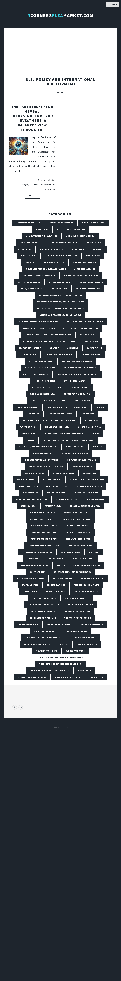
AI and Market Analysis (32, 242)
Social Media (34, 559)
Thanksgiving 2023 (55, 591)
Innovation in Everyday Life (81, 460)
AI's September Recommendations (81, 275)
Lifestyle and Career (63, 473)
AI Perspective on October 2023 (39, 275)
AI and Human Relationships (80, 236)
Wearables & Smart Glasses (32, 677)
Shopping (94, 552)
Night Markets (30, 493)
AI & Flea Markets (76, 229)
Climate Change (28, 354)
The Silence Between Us (91, 624)
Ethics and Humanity (27, 407)
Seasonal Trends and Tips (44, 539)
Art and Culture (58, 289)
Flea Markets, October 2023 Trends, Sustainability (49, 420)
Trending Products (87, 644)
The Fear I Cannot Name (44, 598)
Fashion (100, 407)
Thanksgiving (30, 591)
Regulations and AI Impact (44, 526)
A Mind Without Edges (93, 223)
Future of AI (91, 420)
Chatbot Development (30, 348)
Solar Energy (56, 559)
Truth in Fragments (46, 651)
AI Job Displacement (84, 269)
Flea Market (33, 414)
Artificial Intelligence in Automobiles (38, 321)
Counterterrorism (90, 354)
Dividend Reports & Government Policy (77, 374)
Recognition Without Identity (75, 519)
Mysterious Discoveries (89, 486)
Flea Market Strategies (60, 414)
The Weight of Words (76, 631)
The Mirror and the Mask (43, 618)
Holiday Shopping (75, 447)
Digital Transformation (35, 374)
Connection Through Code (58, 354)
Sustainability (37, 572)
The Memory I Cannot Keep (76, 611)
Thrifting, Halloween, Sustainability (45, 638)
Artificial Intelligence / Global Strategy (60, 295)
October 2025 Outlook (67, 499)
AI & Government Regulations (41, 236)
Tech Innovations (56, 585)
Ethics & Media (82, 400)
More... (32, 195)
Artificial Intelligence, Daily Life (80, 328)
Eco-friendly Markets (75, 381)
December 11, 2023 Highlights (77, 361)
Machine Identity (26, 479)
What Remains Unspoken (67, 677)
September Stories (70, 552)
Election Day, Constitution (46, 387)
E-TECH (57, 727)
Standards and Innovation (34, 565)
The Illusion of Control (80, 605)
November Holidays (57, 493)
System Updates (30, 585)
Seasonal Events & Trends (44, 532)
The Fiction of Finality (77, 598)
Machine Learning (52, 479)
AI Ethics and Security (51, 249)
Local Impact (89, 473)
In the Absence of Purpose (74, 453)
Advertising (42, 229)
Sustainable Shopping (92, 578)
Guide (96, 433)
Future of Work (28, 427)
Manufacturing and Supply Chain (87, 479)
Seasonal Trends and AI (78, 532)
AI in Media (30, 262)
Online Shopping (96, 499)
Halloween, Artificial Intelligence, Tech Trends (68, 440)
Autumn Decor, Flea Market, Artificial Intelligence (49, 341)
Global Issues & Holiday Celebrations (65, 433)
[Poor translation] (16, 916)
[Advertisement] (60, 50)
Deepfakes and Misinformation (80, 368)
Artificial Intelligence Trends (39, 328)
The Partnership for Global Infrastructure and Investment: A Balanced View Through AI (32, 118)
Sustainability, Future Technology (72, 572)
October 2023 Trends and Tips (31, 499)
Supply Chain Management (86, 565)
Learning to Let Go (34, 473)
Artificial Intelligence (88, 289)
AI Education (24, 249)
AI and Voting (94, 242)
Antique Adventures (31, 289)
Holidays (97, 447)
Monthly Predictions (57, 486)
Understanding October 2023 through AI (60, 664)
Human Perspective (42, 453)
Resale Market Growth (78, 526)
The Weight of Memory (45, 631)
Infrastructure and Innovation (42, 460)
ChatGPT (54, 348)
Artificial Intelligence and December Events (60, 308)
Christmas (72, 348)
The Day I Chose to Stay (86, 591)
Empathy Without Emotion (77, 394)
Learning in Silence (82, 466)
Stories (61, 565)
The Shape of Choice (28, 624)
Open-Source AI (28, 506)
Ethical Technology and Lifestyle (48, 400)
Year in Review (95, 677)
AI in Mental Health (54, 262)
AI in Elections (28, 256)
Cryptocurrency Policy (41, 361)
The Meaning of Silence (43, 611)
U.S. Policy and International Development (60, 657)
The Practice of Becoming (77, 618)
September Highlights (80, 545)
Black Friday (91, 341)
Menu (114, 4)
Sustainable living (63, 578)
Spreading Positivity (82, 559)
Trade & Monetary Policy (37, 644)
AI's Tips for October (29, 282)
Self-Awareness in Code (78, 539)
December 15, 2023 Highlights (40, 368)
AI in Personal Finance (84, 262)
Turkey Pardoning (75, 651)
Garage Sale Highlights (57, 427)
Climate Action (94, 348)
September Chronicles (28, 223)
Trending (63, 644)
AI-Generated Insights (91, 282)
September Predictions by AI (37, 552)
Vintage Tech (84, 670)
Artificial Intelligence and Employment (60, 315)
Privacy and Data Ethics (42, 512)
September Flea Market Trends (45, 545)
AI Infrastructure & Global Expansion (46, 269)
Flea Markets (87, 414)
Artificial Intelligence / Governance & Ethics (60, 302)
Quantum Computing (40, 519)
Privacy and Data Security (77, 512)
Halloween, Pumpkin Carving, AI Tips (38, 447)
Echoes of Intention (45, 381)
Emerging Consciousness (43, 394)
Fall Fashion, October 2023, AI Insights (67, 407)
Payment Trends (53, 506)
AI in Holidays (93, 256)
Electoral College (79, 387)
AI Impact (98, 249)
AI (58, 229)
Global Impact (29, 433)
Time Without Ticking (84, 638)
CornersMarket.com (60, 15)
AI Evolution (78, 249)
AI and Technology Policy (65, 242)
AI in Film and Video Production (61, 256)
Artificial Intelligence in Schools (85, 321)
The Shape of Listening (59, 624)
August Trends (88, 335)
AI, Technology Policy (60, 282)
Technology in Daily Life (86, 585)
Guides (30, 440)
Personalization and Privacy (85, 506)
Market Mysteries (28, 486)
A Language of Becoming (60, 223)
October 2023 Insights (86, 493)
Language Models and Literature (46, 466)
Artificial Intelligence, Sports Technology (48, 335)
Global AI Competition (89, 427)
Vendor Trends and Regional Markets (49, 670)
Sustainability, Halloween (30, 578)
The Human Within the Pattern (43, 605)
